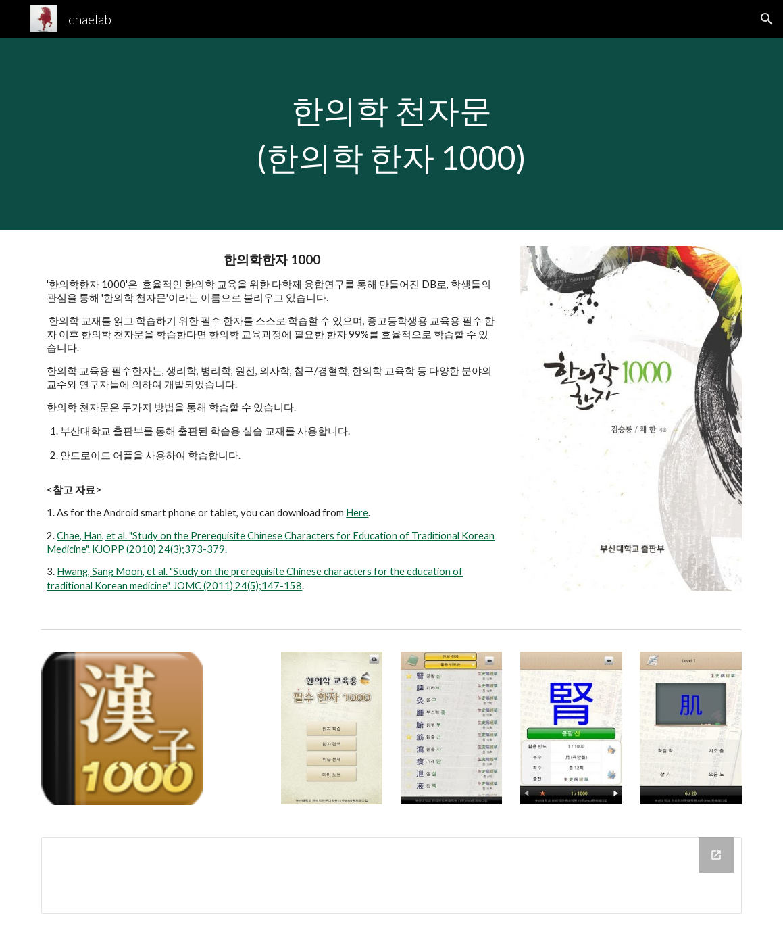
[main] (391, 133)
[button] (767, 19)
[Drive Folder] (391, 875)
